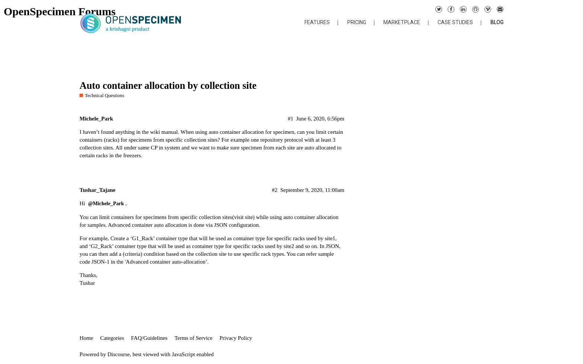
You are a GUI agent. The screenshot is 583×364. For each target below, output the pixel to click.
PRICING (356, 22)
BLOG (496, 22)
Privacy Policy (235, 338)
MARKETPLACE (401, 22)
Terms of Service (193, 338)
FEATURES (317, 22)
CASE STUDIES (455, 22)
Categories (112, 338)
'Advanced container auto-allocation (165, 262)
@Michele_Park (106, 203)
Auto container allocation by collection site (168, 85)
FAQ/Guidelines (149, 338)
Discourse (118, 354)
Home (86, 338)
